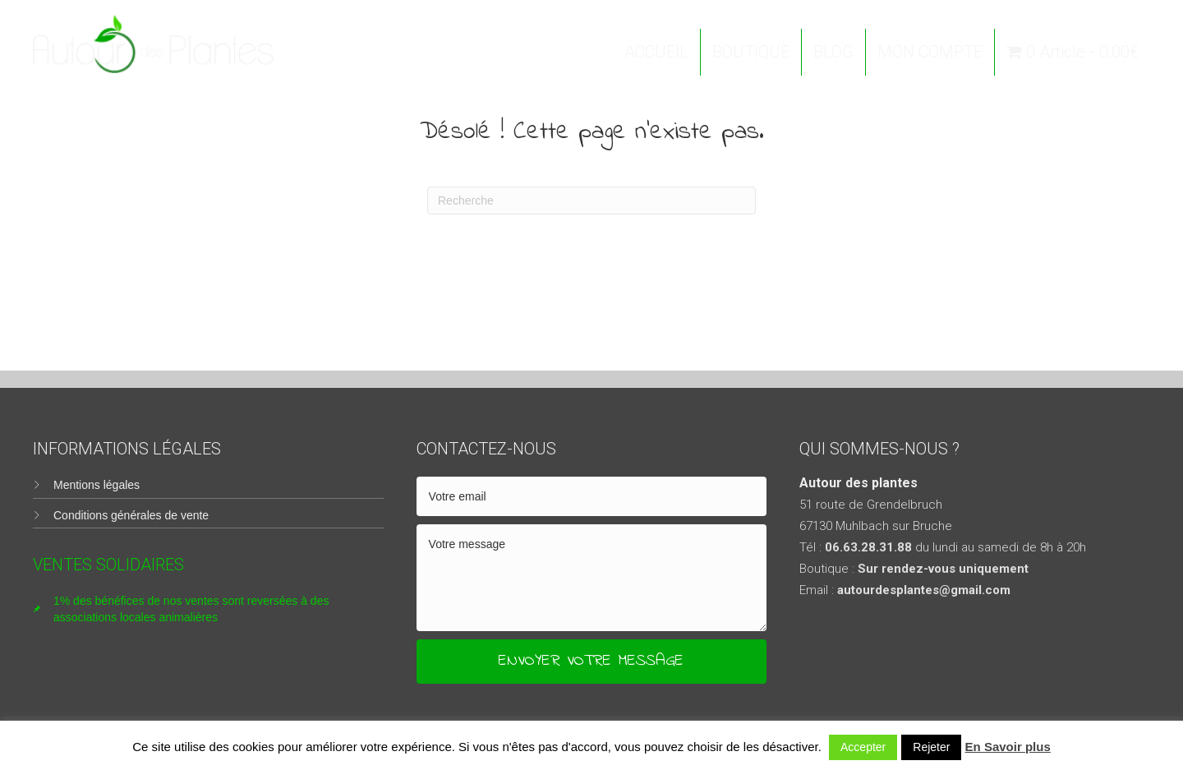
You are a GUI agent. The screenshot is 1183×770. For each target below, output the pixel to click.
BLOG (833, 52)
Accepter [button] (863, 747)
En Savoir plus (1008, 747)
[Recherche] (591, 200)
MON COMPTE (930, 52)
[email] (592, 496)
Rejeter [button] (931, 747)
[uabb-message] (592, 577)
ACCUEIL (656, 52)
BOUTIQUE (750, 52)
